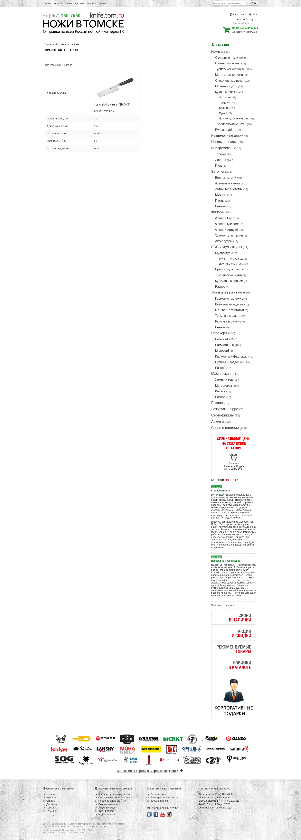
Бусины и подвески (229, 362)
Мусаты (220, 194)
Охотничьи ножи (227, 63)
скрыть (98, 110)
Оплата (68, 3)
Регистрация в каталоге (162, 797)
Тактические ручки (228, 275)
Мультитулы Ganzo (231, 258)
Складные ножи (226, 57)
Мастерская (221, 374)
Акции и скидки (105, 807)
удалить (109, 110)
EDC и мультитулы (226, 247)
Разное (220, 206)
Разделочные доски (227, 135)
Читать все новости (224, 605)
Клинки (220, 391)
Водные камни (225, 177)
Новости (58, 3)
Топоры (220, 154)
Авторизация (156, 794)
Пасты (219, 200)
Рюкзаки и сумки (227, 321)
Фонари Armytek (227, 229)
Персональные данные (110, 800)
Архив (216, 422)
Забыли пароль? (158, 800)
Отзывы (103, 3)
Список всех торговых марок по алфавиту (150, 771)
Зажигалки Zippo (224, 409)
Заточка (217, 171)
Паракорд (219, 333)
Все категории (53, 65)
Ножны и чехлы (224, 142)
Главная (47, 3)
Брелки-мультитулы (229, 269)
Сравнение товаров (67, 44)
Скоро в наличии (225, 428)
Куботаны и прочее (229, 281)
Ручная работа (226, 129)
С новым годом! (220, 490)
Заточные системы (228, 189)
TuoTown (224, 102)
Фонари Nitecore (227, 224)
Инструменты (222, 148)
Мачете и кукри (226, 86)
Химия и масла (226, 379)
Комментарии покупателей (112, 794)
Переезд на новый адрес (225, 560)
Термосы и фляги (227, 315)
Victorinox (225, 97)
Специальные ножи (229, 80)
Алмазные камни (227, 183)
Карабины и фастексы (231, 356)
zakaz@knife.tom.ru (219, 797)
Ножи (215, 51)
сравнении (240, 19)
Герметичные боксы (229, 298)
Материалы (223, 385)
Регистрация (238, 14)
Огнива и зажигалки (229, 310)
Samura (224, 107)
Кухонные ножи (226, 92)
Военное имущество (230, 304)
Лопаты (220, 160)
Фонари (217, 212)
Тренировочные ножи (230, 124)
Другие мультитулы (231, 263)
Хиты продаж (104, 810)
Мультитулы (224, 253)
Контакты (91, 3)
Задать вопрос (105, 814)
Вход (253, 14)
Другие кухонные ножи (233, 118)
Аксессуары (223, 241)
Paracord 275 (224, 339)
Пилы (219, 165)
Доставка (79, 3)
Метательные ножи (229, 74)
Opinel (223, 113)
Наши (224, 480)
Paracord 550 (224, 345)
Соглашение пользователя (112, 797)
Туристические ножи (230, 69)
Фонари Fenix (225, 218)
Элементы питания (229, 235)
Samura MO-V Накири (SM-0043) (112, 104)
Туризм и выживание (228, 292)
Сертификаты (222, 415)
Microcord (222, 350)
